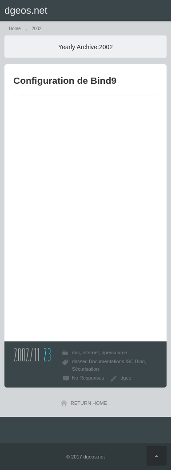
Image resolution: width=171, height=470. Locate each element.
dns (76, 352)
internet (91, 352)
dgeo (125, 377)
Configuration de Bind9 (64, 80)
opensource (114, 352)
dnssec (79, 361)
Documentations (106, 361)
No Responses (88, 377)
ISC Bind (134, 361)
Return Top (157, 456)
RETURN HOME (89, 403)
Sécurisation (85, 369)
